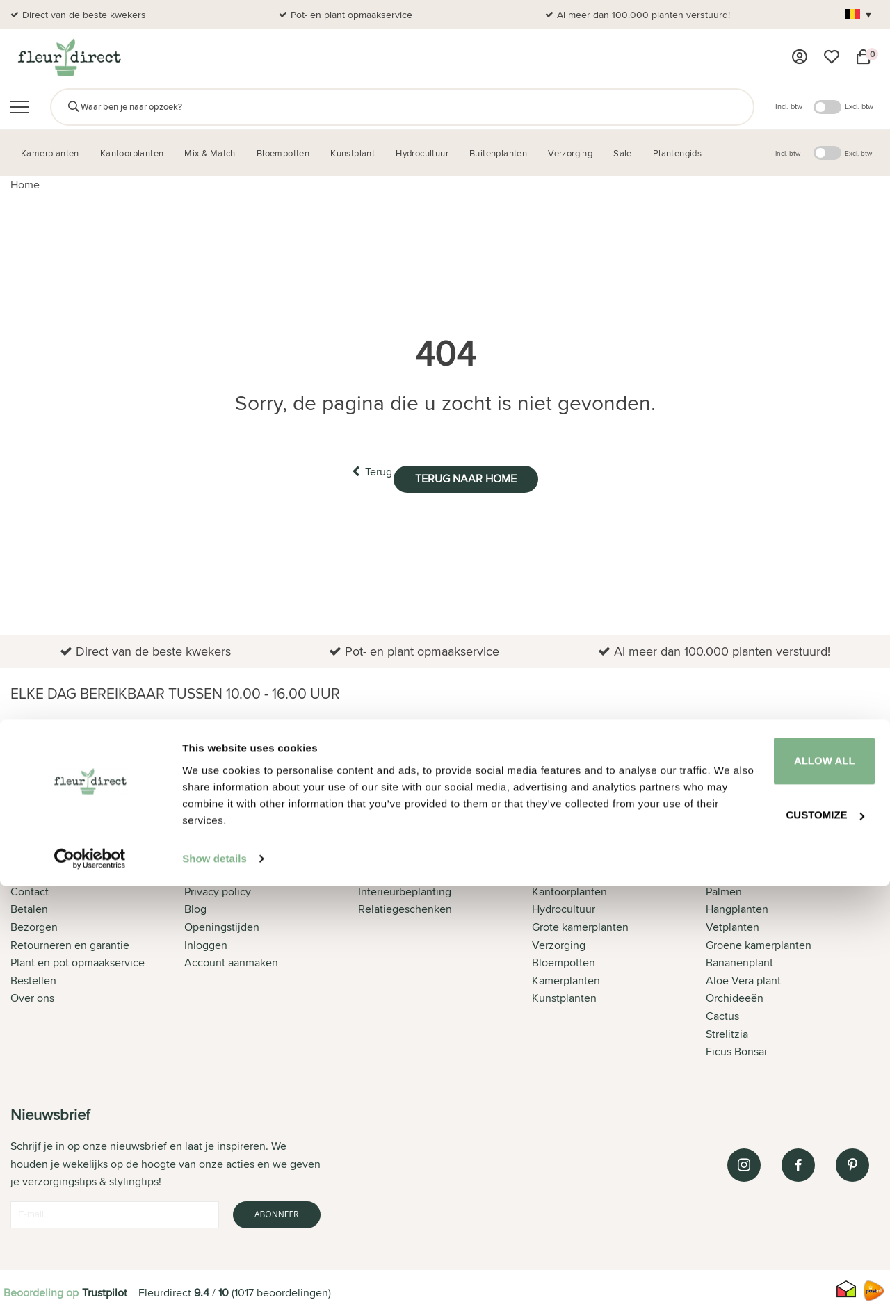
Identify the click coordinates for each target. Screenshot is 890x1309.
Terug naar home (482, 471)
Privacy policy (217, 889)
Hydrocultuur (563, 907)
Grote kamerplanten (580, 924)
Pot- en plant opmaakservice (351, 15)
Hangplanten (737, 907)
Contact (29, 889)
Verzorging (558, 942)
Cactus (722, 1013)
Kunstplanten (564, 996)
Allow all (773, 1182)
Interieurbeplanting (404, 889)
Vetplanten (732, 924)
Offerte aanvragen (402, 871)
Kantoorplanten (569, 889)
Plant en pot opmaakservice (77, 960)
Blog (195, 907)
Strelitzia (727, 1031)
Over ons (32, 996)
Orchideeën (734, 996)
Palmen (724, 889)
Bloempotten (563, 960)
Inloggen (205, 942)
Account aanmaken (231, 960)
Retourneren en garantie (69, 942)
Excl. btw (859, 106)
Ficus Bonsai (736, 1049)
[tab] (97, 947)
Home (25, 185)
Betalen (29, 907)
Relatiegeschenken (405, 907)
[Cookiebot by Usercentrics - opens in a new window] (90, 1281)
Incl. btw (788, 106)
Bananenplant (739, 960)
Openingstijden (221, 924)
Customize (775, 1233)
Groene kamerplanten (758, 942)
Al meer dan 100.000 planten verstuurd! (643, 15)
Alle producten (742, 871)
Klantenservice (46, 871)
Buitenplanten (566, 871)
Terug (356, 470)
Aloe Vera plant (743, 978)
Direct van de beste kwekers (84, 15)
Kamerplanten (566, 978)
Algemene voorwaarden (242, 871)
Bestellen (33, 978)
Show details (214, 1281)
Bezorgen (34, 924)
